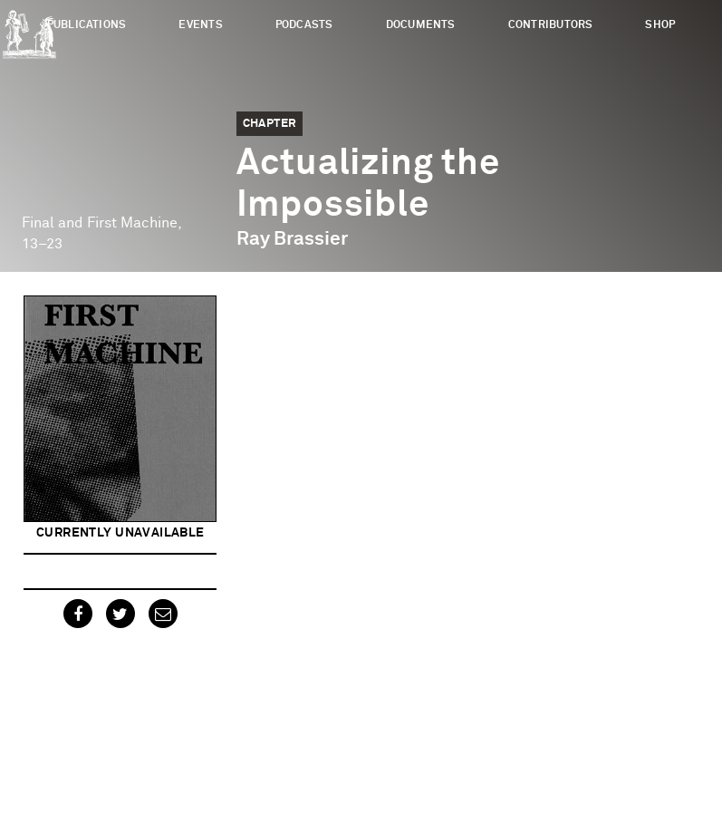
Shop (660, 25)
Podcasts (304, 25)
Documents (421, 25)
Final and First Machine (100, 223)
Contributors (550, 25)
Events (200, 25)
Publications (87, 25)
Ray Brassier (292, 239)
